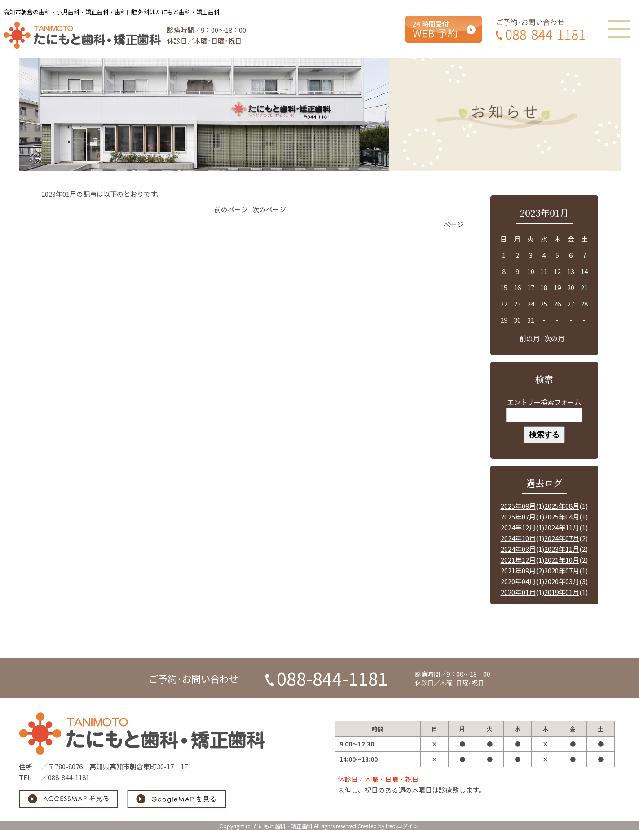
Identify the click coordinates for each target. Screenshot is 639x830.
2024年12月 (518, 527)
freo (391, 826)
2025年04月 (561, 516)
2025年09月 (518, 505)
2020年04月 (518, 581)
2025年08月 (561, 505)
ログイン (408, 826)
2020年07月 (561, 570)
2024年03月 (518, 549)
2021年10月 (561, 559)
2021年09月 (518, 570)
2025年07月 (518, 516)
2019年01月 (561, 592)
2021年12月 (518, 559)
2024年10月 (518, 538)
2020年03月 (561, 581)
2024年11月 (561, 527)
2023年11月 (561, 549)
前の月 (530, 338)
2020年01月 (518, 592)
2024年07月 (561, 538)
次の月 (554, 338)
